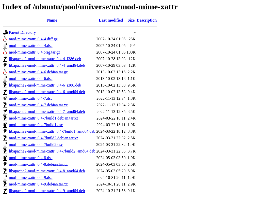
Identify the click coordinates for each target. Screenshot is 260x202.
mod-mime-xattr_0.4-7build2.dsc (36, 144)
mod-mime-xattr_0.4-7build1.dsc (36, 125)
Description (147, 20)
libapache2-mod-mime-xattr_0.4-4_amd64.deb (47, 65)
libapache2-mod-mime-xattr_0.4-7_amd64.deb (47, 111)
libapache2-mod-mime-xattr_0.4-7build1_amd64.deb (52, 131)
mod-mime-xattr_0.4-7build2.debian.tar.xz (43, 138)
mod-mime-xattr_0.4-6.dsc (31, 78)
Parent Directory (22, 32)
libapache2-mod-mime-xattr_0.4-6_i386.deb (45, 85)
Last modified (111, 20)
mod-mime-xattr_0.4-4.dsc (31, 45)
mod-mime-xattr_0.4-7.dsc (31, 98)
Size (131, 20)
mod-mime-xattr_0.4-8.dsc (31, 158)
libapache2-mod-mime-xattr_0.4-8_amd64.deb (47, 171)
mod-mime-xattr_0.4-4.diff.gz (33, 39)
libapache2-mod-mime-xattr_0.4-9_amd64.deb (47, 191)
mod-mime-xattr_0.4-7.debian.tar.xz (38, 105)
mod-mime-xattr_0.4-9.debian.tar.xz (38, 184)
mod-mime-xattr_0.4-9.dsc (31, 177)
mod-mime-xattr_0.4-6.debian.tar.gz (38, 72)
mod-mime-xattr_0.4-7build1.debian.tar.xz (43, 118)
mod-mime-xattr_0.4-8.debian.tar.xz (38, 164)
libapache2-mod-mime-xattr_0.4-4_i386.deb (45, 59)
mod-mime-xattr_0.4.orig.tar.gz (34, 52)
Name (52, 20)
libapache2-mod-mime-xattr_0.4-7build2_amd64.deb (52, 151)
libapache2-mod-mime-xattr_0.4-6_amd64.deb (47, 92)
